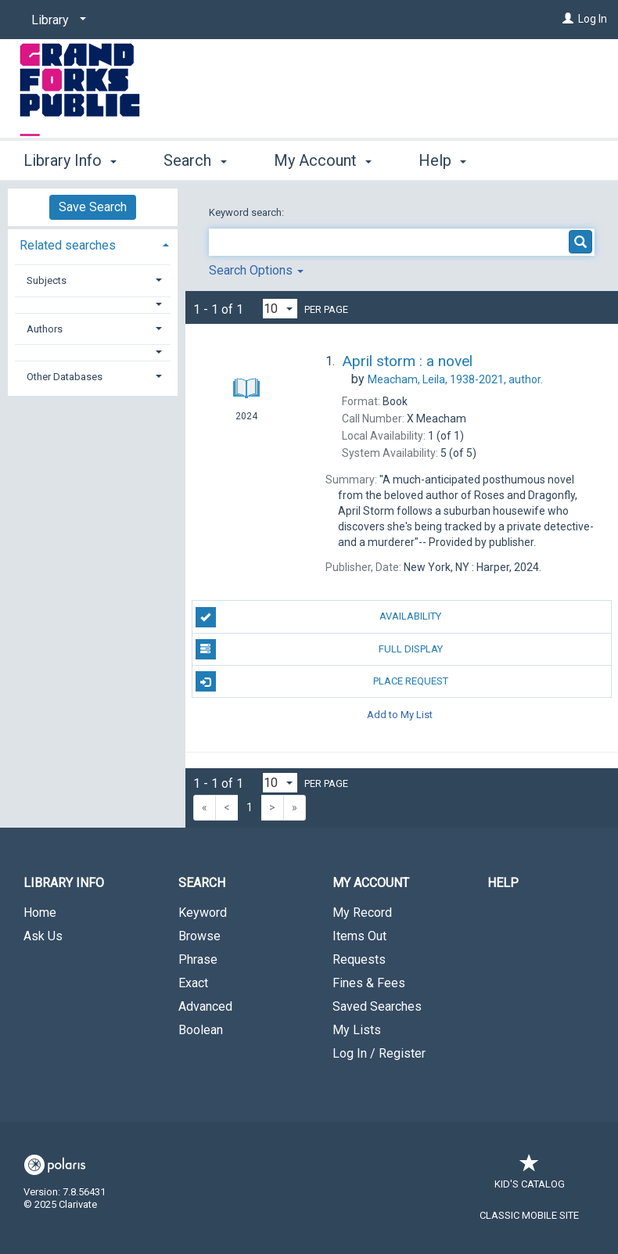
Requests (359, 959)
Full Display (319, 649)
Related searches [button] (68, 245)
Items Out (359, 936)
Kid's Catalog (529, 1176)
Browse (199, 936)
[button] (93, 304)
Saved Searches (377, 1006)
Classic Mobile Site (529, 1215)
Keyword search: (247, 212)
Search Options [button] (256, 270)
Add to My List (400, 714)
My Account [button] (323, 160)
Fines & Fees (368, 983)
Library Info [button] (70, 160)
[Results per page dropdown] (280, 308)
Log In (592, 19)
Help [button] (442, 160)
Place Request (322, 681)
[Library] (55, 20)
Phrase (197, 959)
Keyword (202, 912)
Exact (193, 983)
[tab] (93, 243)
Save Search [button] (93, 206)
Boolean (200, 1029)
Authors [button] (45, 329)
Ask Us (43, 936)
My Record (362, 912)
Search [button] (194, 160)
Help (503, 882)
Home (39, 912)
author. (455, 379)
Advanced (205, 1006)
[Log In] (567, 19)
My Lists (356, 1029)
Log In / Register (379, 1053)
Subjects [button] (46, 280)
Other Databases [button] (64, 377)
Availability (319, 617)
